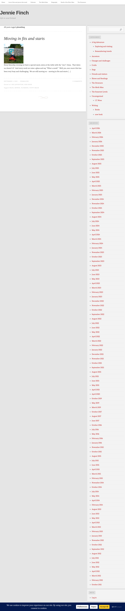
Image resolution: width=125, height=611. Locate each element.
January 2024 (97, 248)
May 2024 (95, 230)
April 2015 (96, 469)
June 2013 (95, 514)
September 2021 (98, 367)
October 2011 (97, 585)
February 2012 (97, 580)
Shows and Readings (100, 78)
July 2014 (95, 491)
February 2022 (97, 345)
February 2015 (97, 478)
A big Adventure (17, 84)
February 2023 (97, 292)
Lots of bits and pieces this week (17, 2)
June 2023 (95, 274)
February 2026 (97, 137)
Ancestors (95, 56)
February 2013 (97, 531)
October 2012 (97, 545)
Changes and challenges (101, 61)
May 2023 (95, 279)
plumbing (25, 88)
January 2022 (97, 350)
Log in (94, 598)
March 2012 (96, 576)
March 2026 (96, 133)
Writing (95, 105)
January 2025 (97, 195)
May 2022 (95, 332)
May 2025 (95, 177)
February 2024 (97, 243)
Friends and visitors (99, 74)
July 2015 (95, 460)
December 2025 (98, 146)
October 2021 (97, 363)
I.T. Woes (98, 100)
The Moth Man (43, 2)
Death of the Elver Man (67, 2)
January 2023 (97, 297)
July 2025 (95, 168)
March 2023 (96, 288)
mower (17, 88)
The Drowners (82, 2)
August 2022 (96, 319)
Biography (54, 2)
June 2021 (95, 381)
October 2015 (97, 452)
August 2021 (96, 372)
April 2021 (96, 390)
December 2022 (98, 301)
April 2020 (96, 394)
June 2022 (95, 328)
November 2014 (98, 483)
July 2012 (95, 558)
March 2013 (96, 527)
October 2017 (97, 412)
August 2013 (96, 509)
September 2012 (98, 549)
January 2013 (97, 536)
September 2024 (98, 212)
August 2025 (96, 164)
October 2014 (97, 487)
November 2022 (98, 305)
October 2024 (97, 208)
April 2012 (96, 571)
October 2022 (97, 310)
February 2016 (97, 438)
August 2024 (96, 217)
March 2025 (96, 186)
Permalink (24, 81)
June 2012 (95, 562)
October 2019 (97, 398)
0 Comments (77, 81)
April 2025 (96, 181)
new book (28, 84)
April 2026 (96, 128)
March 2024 (96, 239)
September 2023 (98, 261)
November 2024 (98, 203)
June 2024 (95, 226)
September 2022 (98, 314)
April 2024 (96, 235)
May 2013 (95, 518)
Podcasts (33, 2)
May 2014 (95, 496)
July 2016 (95, 429)
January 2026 (97, 141)
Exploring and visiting (103, 46)
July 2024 (95, 221)
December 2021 (98, 354)
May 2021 (95, 385)
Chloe (11, 88)
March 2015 (96, 474)
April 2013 (96, 522)
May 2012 (95, 567)
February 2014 (97, 505)
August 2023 (96, 266)
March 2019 (96, 407)
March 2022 (96, 341)
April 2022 (96, 336)
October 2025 (97, 155)
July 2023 (95, 270)
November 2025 (98, 150)
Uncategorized (97, 96)
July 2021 (95, 376)
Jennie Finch (14, 13)
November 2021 (98, 359)
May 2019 (95, 403)
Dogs (94, 70)
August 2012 (96, 553)
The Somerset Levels (99, 92)
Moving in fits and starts (24, 38)
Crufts (94, 65)
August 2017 (96, 416)
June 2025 (95, 172)
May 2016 (95, 434)
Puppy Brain (34, 88)
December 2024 (98, 199)
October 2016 (97, 425)
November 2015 (98, 447)
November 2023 (98, 252)
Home (3, 2)
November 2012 (98, 540)
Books (97, 110)
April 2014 (96, 500)
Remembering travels (103, 51)
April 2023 (96, 283)
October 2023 (97, 257)
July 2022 (95, 323)
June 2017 (95, 421)
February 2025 (97, 190)
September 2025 (98, 159)
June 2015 (95, 465)
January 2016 (97, 443)
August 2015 (96, 456)
